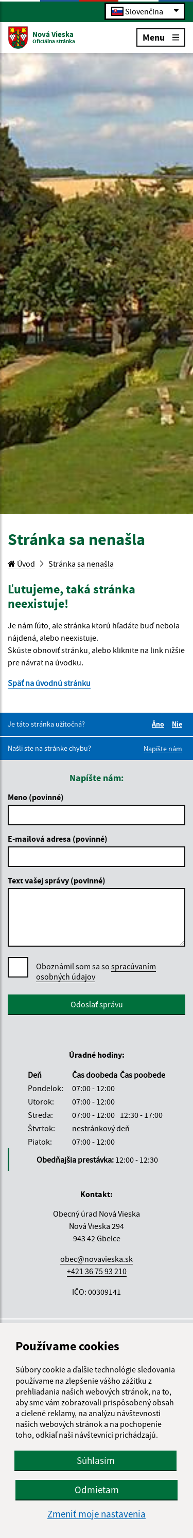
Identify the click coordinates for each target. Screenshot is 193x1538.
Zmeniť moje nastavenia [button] (96, 1514)
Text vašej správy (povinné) (57, 880)
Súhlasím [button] (96, 1460)
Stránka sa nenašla (81, 563)
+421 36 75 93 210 (97, 1271)
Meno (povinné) (36, 797)
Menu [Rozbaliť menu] (161, 37)
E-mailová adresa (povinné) (58, 839)
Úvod (21, 563)
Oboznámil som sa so (96, 971)
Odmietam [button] (97, 1489)
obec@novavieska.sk (96, 1259)
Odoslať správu (97, 1004)
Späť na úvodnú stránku (49, 683)
